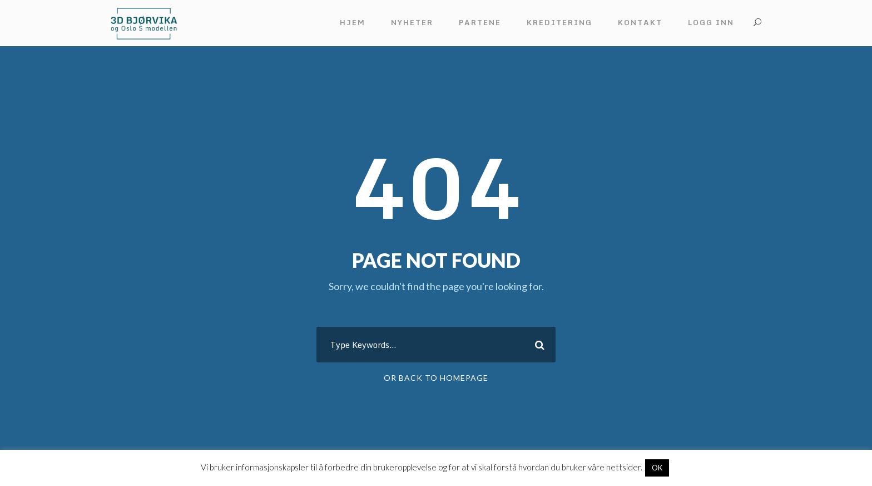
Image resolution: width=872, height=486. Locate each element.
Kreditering (559, 22)
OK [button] (657, 467)
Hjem (352, 22)
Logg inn (711, 22)
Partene (480, 22)
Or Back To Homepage (436, 377)
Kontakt (640, 22)
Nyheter (412, 22)
